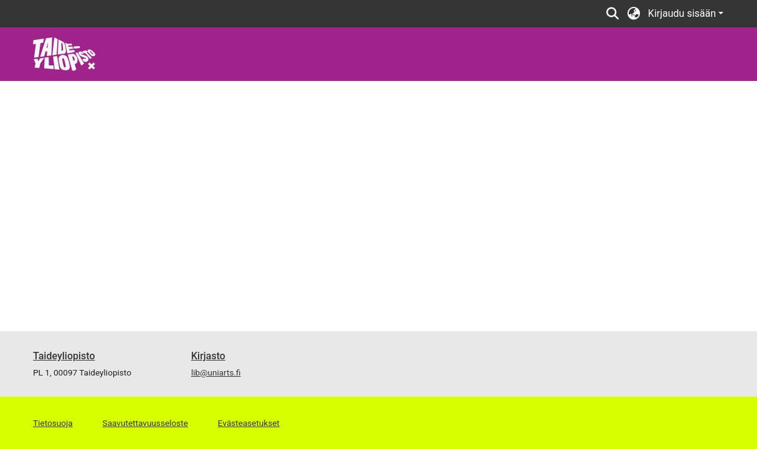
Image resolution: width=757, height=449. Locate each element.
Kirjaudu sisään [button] (683, 13)
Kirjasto (208, 356)
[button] (613, 13)
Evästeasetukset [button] (249, 423)
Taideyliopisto (64, 356)
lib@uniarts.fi (216, 372)
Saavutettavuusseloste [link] (145, 423)
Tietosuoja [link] (53, 423)
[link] (64, 53)
